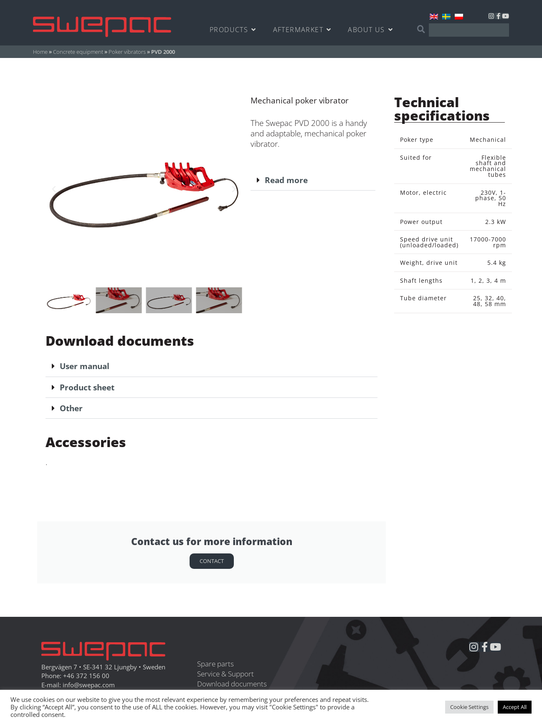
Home (40, 51)
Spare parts (215, 664)
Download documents (232, 684)
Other (71, 408)
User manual (84, 366)
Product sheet (87, 387)
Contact (212, 561)
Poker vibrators (127, 51)
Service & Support (225, 674)
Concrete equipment (78, 51)
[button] (54, 189)
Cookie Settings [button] (469, 707)
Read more (286, 180)
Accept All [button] (515, 707)
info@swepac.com (89, 685)
